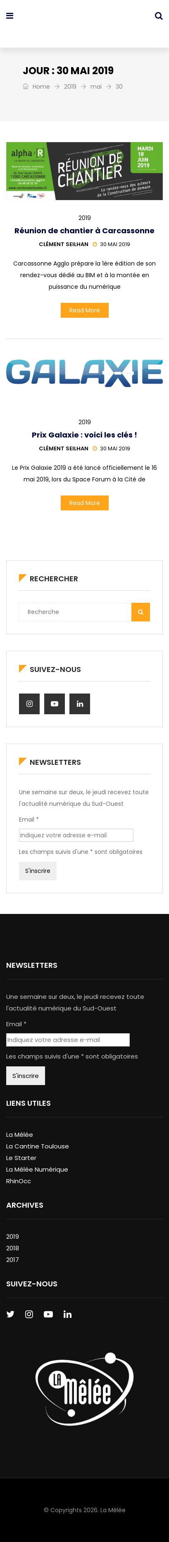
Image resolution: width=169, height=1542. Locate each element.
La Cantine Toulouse (37, 1146)
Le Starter (21, 1157)
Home (36, 86)
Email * (29, 819)
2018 (12, 1248)
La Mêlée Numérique (37, 1169)
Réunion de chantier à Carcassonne (84, 230)
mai (96, 86)
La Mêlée (19, 1134)
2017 (12, 1259)
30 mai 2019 (111, 244)
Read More (84, 310)
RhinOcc (18, 1181)
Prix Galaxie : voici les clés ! (84, 435)
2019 (70, 86)
